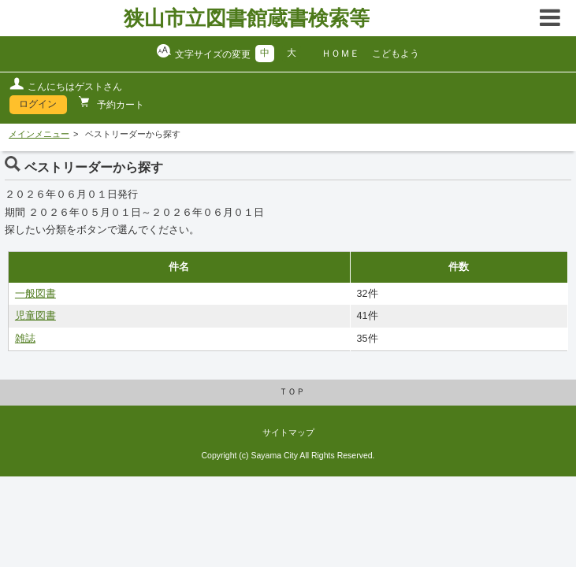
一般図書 (35, 293)
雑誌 (25, 338)
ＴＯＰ (292, 391)
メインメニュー (39, 134)
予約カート (119, 104)
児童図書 (35, 315)
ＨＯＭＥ (340, 53)
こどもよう (395, 53)
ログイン (38, 103)
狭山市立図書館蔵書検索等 (247, 18)
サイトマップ (288, 432)
